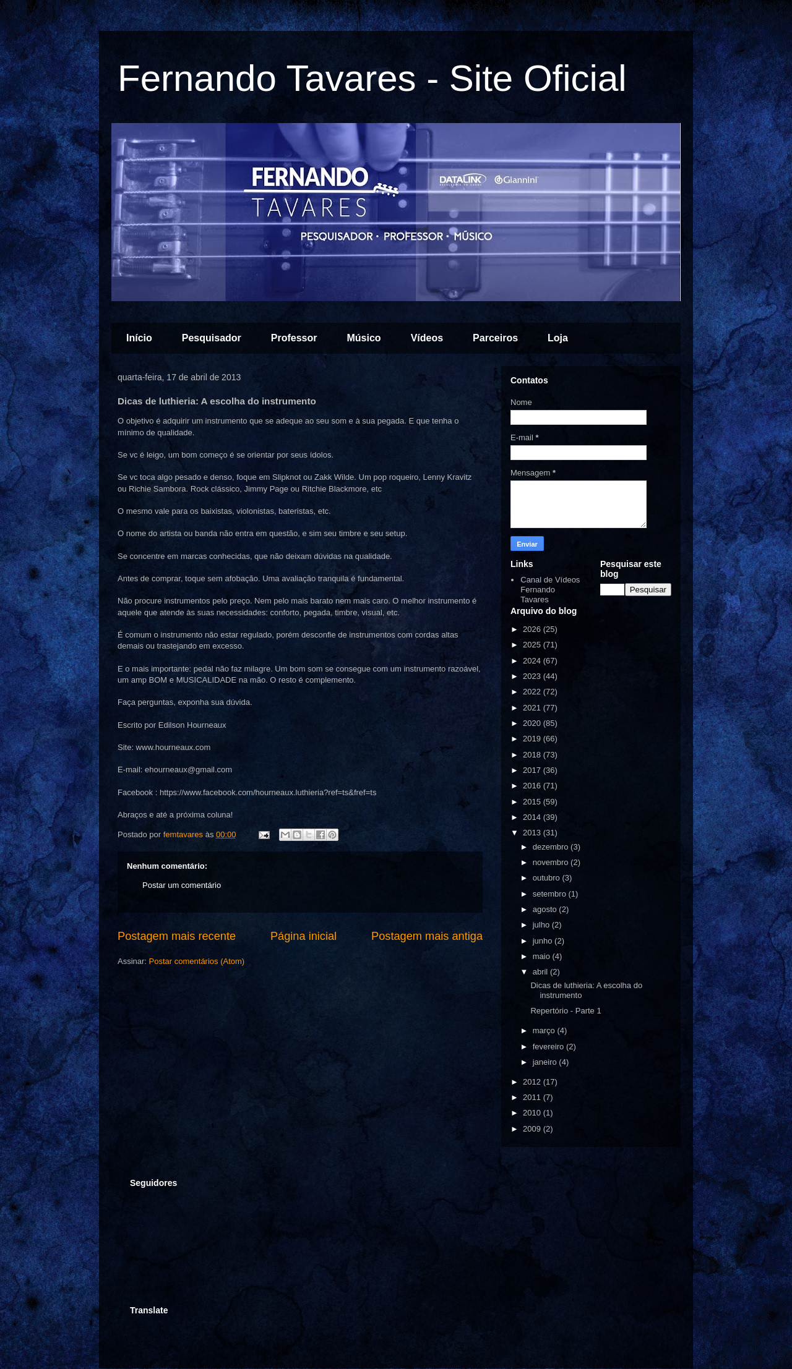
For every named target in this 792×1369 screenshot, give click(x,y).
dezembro (551, 846)
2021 (533, 707)
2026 (533, 629)
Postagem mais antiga (427, 936)
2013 (533, 832)
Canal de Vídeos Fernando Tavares (550, 589)
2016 (533, 785)
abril (541, 971)
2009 (533, 1128)
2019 (533, 738)
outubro (547, 877)
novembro (551, 862)
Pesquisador (211, 338)
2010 (533, 1112)
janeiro (546, 1062)
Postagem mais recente (177, 936)
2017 (533, 770)
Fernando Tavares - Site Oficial (372, 78)
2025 (533, 644)
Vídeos (427, 338)
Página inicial (303, 936)
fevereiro (549, 1046)
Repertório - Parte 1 (565, 1010)
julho (542, 924)
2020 (533, 723)
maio (543, 956)
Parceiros (495, 338)
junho (543, 940)
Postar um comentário (181, 885)
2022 (533, 691)
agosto (546, 909)
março (545, 1030)
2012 (533, 1081)
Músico (364, 338)
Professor (294, 338)
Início (139, 338)
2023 (533, 676)
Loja (558, 338)
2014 (533, 817)
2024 (533, 660)
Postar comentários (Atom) (197, 961)
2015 (533, 801)
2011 (533, 1097)
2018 (533, 754)
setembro (551, 893)
